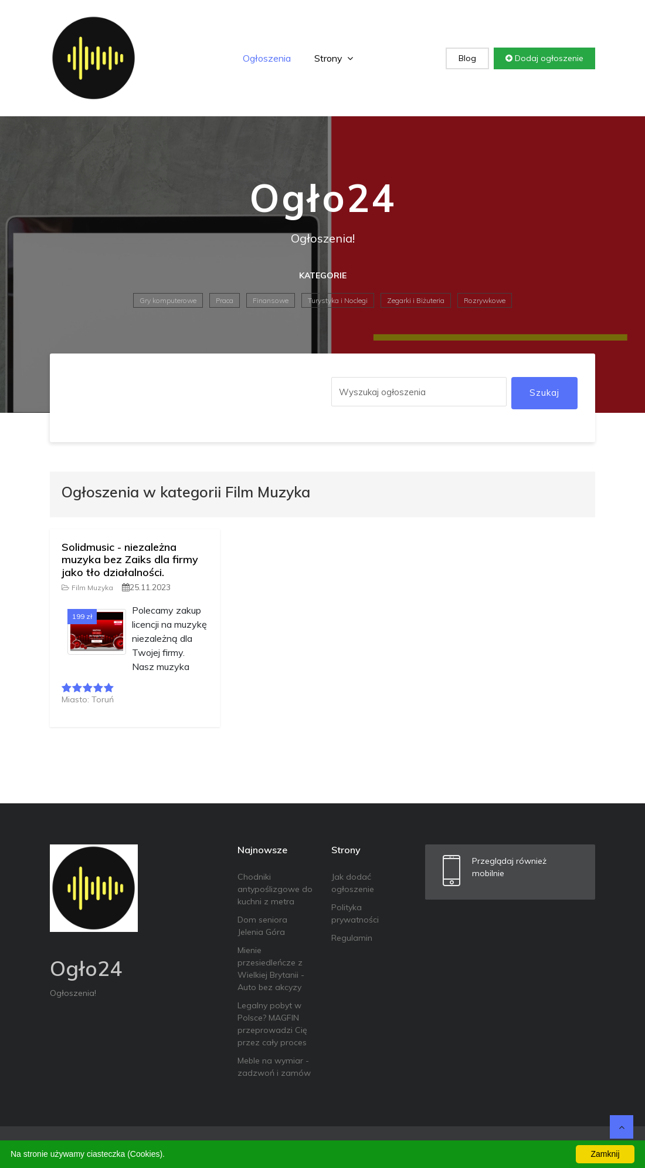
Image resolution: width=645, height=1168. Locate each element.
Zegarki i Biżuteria (415, 300)
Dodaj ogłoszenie (544, 58)
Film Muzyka (87, 587)
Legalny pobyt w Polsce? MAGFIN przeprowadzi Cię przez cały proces (272, 1024)
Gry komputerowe (168, 300)
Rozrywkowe (484, 300)
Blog (467, 58)
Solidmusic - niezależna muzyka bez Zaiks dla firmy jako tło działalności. (130, 559)
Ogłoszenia (267, 58)
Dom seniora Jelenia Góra (262, 925)
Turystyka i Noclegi (338, 300)
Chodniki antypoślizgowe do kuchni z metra (275, 889)
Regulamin (351, 938)
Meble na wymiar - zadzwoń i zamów (274, 1066)
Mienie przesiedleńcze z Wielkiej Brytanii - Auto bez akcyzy (270, 968)
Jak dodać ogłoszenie (352, 882)
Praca (224, 300)
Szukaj (544, 392)
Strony (333, 58)
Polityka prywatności (355, 913)
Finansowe (270, 300)
